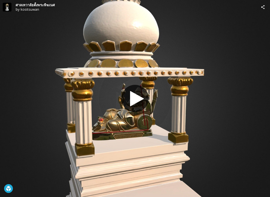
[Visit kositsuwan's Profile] (7, 7)
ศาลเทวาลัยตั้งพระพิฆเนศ (35, 4)
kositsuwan (30, 9)
